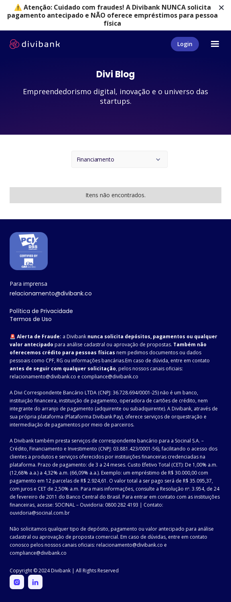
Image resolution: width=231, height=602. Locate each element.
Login (184, 44)
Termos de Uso (31, 319)
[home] (35, 44)
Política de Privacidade (41, 311)
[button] (215, 44)
